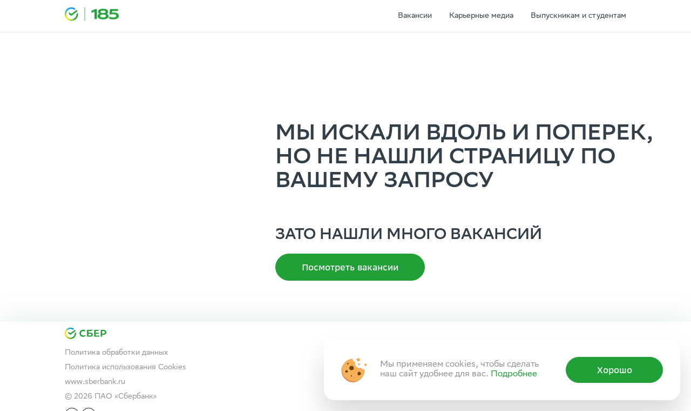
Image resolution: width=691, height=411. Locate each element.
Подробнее (514, 374)
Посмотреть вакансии (350, 267)
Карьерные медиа (481, 16)
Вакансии (415, 16)
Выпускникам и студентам (578, 16)
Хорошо (614, 369)
